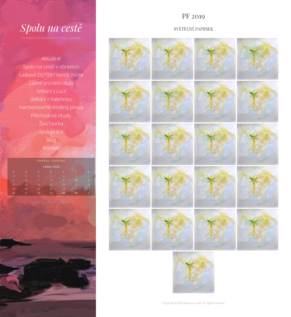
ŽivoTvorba (51, 123)
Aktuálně (51, 58)
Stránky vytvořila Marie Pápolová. (51, 202)
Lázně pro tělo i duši (51, 83)
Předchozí (43, 160)
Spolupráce (51, 131)
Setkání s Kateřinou (51, 99)
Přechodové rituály (51, 115)
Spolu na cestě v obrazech (51, 66)
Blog (51, 139)
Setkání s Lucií (51, 91)
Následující (58, 160)
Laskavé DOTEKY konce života (51, 74)
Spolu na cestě (51, 27)
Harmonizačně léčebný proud (51, 107)
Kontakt (51, 147)
